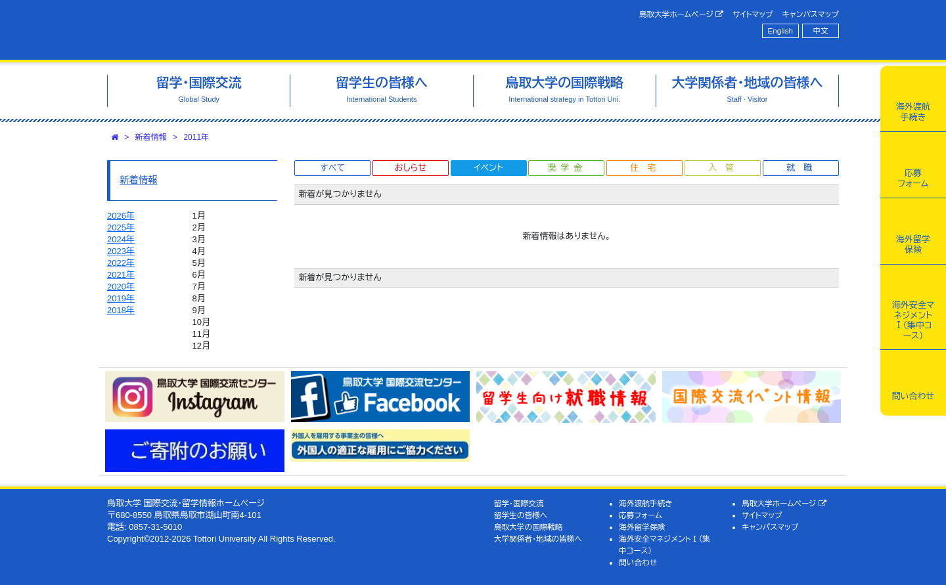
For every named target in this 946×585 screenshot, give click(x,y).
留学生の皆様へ (521, 515)
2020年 (121, 287)
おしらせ (410, 168)
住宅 (647, 168)
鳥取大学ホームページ (681, 14)
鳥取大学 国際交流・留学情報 (291, 30)
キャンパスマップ (810, 14)
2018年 (121, 310)
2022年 (121, 263)
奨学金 (567, 168)
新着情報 (151, 137)
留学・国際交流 (519, 503)
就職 (803, 168)
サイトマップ (752, 14)
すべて (332, 168)
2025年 (121, 227)
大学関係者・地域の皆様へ (538, 538)
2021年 (121, 275)
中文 (820, 30)
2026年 (121, 216)
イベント (488, 168)
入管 (725, 168)
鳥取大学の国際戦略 (528, 527)
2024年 (121, 239)
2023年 (121, 251)
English (780, 30)
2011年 (196, 137)
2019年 (121, 298)
